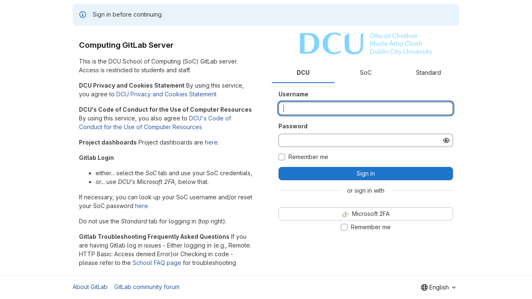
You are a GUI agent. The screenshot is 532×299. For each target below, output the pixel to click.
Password (293, 126)
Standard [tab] (428, 72)
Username (293, 94)
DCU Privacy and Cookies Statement (166, 94)
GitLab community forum (147, 286)
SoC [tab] (366, 72)
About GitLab (90, 286)
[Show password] (446, 140)
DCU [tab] (303, 72)
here (211, 142)
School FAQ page (157, 262)
